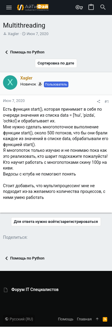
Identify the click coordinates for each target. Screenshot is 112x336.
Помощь (65, 319)
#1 (107, 101)
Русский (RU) (19, 319)
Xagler (13, 34)
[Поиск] (103, 7)
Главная (84, 319)
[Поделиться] (98, 101)
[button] (9, 7)
